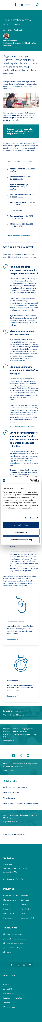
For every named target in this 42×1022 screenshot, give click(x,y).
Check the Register (10, 895)
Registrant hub (9, 821)
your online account (17, 281)
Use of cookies (9, 1007)
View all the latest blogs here (15, 715)
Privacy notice (8, 993)
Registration (26, 909)
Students (10, 952)
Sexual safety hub (27, 918)
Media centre (8, 913)
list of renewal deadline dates (17, 86)
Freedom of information (12, 998)
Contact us (7, 904)
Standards (25, 900)
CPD (23, 913)
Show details (30, 518)
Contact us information (15, 879)
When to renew (9, 798)
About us (24, 895)
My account (8, 918)
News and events (9, 900)
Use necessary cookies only (21, 540)
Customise (21, 532)
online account (19, 361)
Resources (7, 909)
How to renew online (11, 792)
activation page (28, 305)
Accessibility (8, 989)
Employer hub (9, 741)
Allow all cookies (21, 525)
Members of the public (15, 948)
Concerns (24, 904)
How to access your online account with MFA (20, 803)
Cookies (6, 984)
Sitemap (6, 1002)
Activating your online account (15, 787)
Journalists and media (15, 943)
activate (25, 386)
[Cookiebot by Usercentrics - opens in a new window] (29, 480)
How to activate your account (22, 426)
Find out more (9, 770)
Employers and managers (16, 939)
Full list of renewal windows (18, 236)
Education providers (14, 934)
